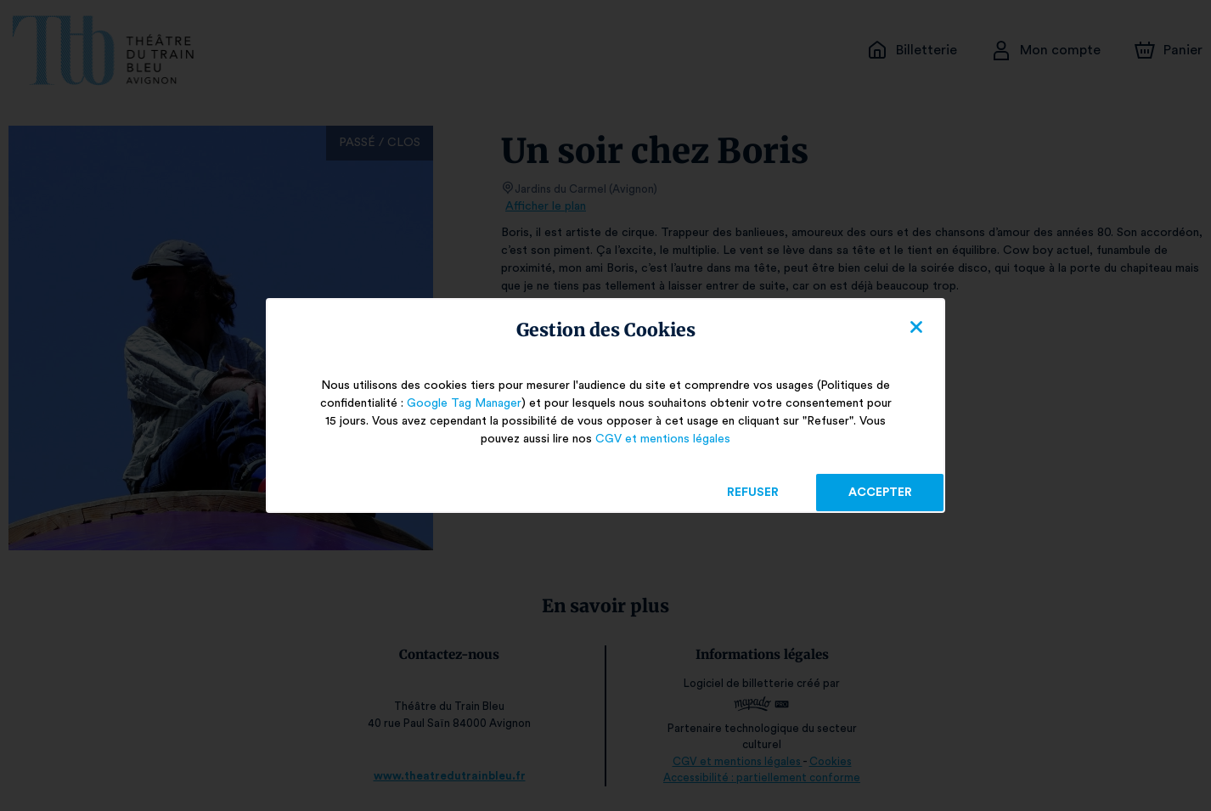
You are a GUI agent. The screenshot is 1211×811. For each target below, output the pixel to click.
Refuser (752, 492)
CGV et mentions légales (663, 439)
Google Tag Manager (460, 403)
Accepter (879, 492)
